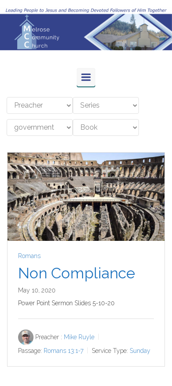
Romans (29, 255)
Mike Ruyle (79, 337)
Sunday (140, 350)
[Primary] (86, 77)
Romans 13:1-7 (63, 350)
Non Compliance (76, 273)
